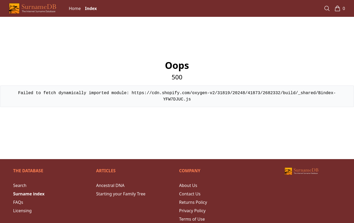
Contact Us (189, 194)
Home (75, 8)
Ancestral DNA (110, 185)
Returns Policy (193, 202)
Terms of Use (192, 219)
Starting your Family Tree (120, 194)
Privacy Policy (192, 211)
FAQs (18, 202)
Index (91, 8)
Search (20, 185)
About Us (188, 185)
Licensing (22, 211)
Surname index (28, 194)
